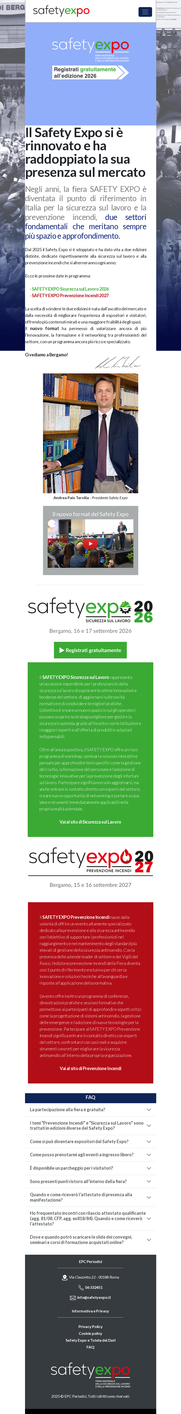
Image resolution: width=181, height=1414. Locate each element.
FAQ (90, 1347)
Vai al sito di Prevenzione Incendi (90, 1068)
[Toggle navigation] (145, 12)
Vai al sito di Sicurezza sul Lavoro (90, 822)
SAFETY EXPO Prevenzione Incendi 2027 (70, 295)
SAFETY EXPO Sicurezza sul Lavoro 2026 (70, 289)
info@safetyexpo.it (94, 1297)
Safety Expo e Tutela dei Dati (91, 1340)
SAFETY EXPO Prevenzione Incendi (75, 917)
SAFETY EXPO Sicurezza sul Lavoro (75, 677)
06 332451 (94, 1287)
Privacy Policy (90, 1326)
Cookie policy (90, 1333)
